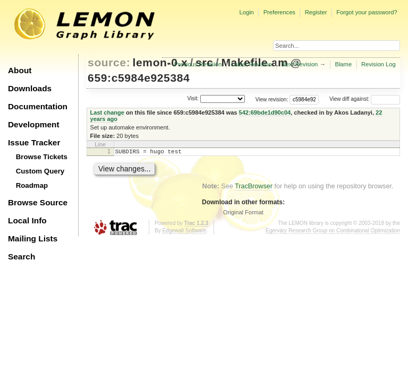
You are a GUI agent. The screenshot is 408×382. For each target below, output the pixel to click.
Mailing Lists (32, 238)
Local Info (27, 220)
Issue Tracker (34, 142)
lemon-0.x (160, 62)
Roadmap (32, 185)
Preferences (279, 12)
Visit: (193, 98)
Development (34, 124)
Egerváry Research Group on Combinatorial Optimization (333, 232)
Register (316, 12)
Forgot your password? (366, 12)
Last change (107, 112)
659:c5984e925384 (139, 78)
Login (246, 12)
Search (21, 256)
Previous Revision (198, 64)
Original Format (243, 214)
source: (109, 62)
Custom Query (40, 171)
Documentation (37, 106)
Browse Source (37, 202)
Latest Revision (251, 64)
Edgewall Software (184, 232)
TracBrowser (254, 188)
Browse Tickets (41, 157)
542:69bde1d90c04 (265, 112)
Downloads (30, 88)
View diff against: (364, 99)
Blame (343, 64)
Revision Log (378, 64)
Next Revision (299, 64)
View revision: (272, 99)
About (19, 70)
